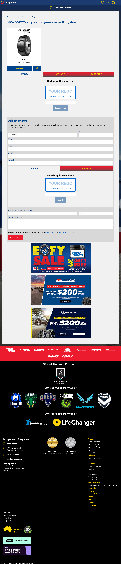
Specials (92, 488)
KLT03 (24, 59)
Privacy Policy (50, 232)
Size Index (6, 512)
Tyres (90, 439)
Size (9, 132)
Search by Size (93, 444)
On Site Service (95, 483)
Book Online (93, 494)
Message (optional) (15, 217)
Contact (91, 491)
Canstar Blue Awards (10, 515)
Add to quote (19, 68)
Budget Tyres (7, 518)
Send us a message (14, 459)
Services (92, 463)
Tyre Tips (91, 452)
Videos (91, 502)
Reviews (92, 505)
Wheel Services (93, 477)
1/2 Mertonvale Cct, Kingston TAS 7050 (15, 449)
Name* (10, 139)
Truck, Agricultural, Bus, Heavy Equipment (103, 485)
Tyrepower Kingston (60, 7)
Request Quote (15, 238)
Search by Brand (94, 447)
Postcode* (11, 160)
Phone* (10, 146)
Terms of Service (63, 232)
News (90, 499)
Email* (10, 153)
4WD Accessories (94, 466)
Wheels (91, 455)
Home (10, 17)
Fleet (90, 497)
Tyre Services (93, 474)
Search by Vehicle (94, 442)
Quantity (82, 132)
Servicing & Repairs (95, 472)
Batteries (91, 469)
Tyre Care (91, 450)
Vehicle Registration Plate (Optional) (21, 210)
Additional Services (95, 480)
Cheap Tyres (7, 521)
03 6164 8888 (13, 454)
